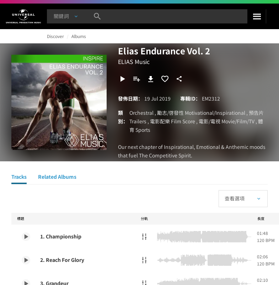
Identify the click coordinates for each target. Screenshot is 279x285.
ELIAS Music (134, 61)
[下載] (150, 79)
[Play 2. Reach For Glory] (25, 260)
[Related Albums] (57, 178)
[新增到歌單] (136, 79)
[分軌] (144, 236)
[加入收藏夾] (165, 79)
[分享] (179, 79)
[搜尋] (256, 16)
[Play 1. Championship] (25, 236)
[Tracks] (19, 178)
